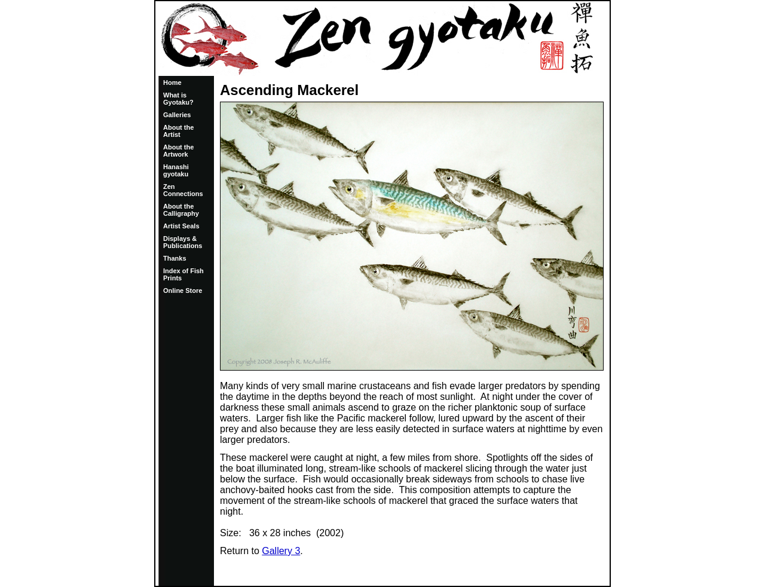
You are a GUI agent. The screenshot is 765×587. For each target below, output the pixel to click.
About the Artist (178, 131)
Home (172, 82)
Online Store (182, 290)
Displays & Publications (182, 242)
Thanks (174, 258)
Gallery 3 (281, 551)
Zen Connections (183, 190)
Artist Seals (181, 226)
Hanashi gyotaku (176, 170)
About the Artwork (178, 150)
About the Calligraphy (181, 210)
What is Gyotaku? (178, 98)
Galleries (177, 114)
